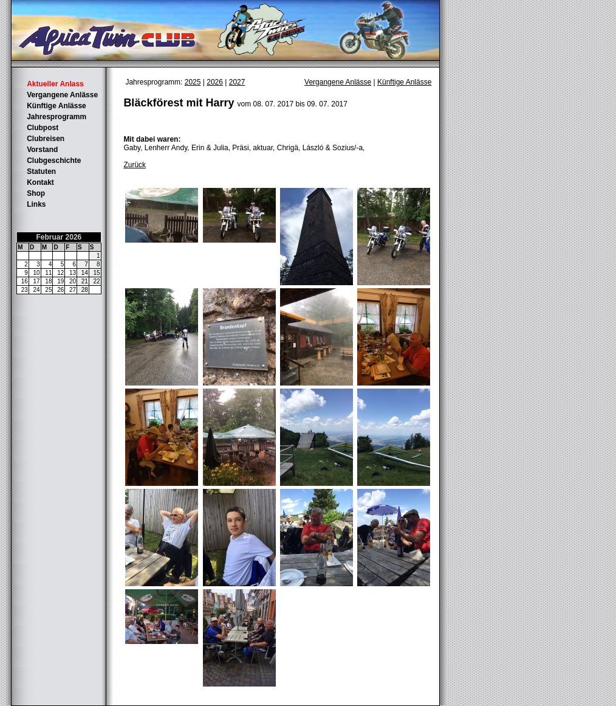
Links (36, 204)
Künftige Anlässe (56, 106)
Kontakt (40, 182)
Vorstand (42, 149)
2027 (237, 82)
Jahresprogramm (56, 116)
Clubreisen (45, 138)
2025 (193, 82)
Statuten (41, 171)
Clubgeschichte (54, 160)
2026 (215, 82)
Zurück (134, 165)
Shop (36, 193)
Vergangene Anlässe (62, 95)
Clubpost (42, 127)
